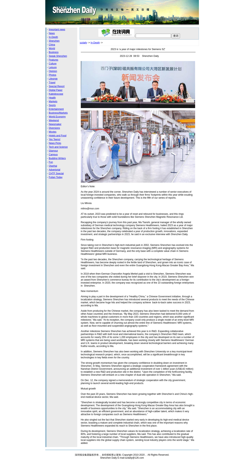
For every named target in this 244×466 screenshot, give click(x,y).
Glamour (53, 150)
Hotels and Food (57, 135)
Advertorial (54, 169)
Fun (51, 162)
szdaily (83, 42)
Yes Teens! (54, 139)
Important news (57, 29)
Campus (53, 154)
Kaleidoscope (56, 94)
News (52, 33)
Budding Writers (57, 158)
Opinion (53, 71)
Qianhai (53, 166)
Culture (53, 63)
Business (54, 52)
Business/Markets (58, 112)
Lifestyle (53, 78)
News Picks (55, 143)
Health (52, 97)
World (52, 48)
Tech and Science (58, 147)
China (52, 44)
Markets (53, 101)
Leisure (53, 67)
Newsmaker (55, 124)
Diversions (54, 128)
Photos (52, 75)
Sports (52, 105)
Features (53, 59)
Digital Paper (56, 90)
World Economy (57, 116)
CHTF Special (56, 173)
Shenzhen (54, 40)
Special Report (57, 86)
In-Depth (53, 37)
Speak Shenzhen (58, 56)
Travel (52, 82)
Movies (52, 131)
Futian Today (56, 177)
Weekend (54, 120)
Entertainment (56, 109)
